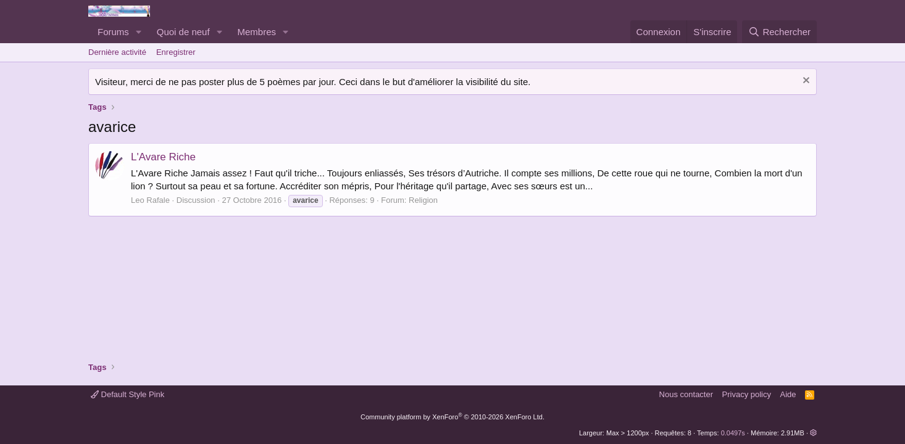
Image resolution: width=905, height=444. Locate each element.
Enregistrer (176, 52)
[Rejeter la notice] (804, 81)
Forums (113, 32)
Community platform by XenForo (452, 417)
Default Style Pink (127, 394)
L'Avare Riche (163, 157)
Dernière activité (117, 52)
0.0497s (733, 433)
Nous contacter (686, 394)
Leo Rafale (150, 200)
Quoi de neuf (183, 32)
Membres (257, 32)
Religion (423, 200)
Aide (788, 394)
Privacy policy (746, 394)
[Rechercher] (779, 31)
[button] (139, 31)
